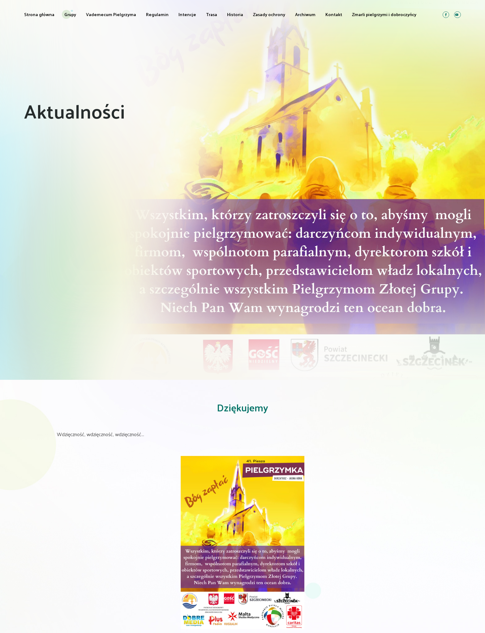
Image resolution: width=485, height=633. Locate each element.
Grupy (70, 14)
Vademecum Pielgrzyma (111, 14)
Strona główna (39, 14)
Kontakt (333, 14)
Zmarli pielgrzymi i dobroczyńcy (384, 14)
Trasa (211, 14)
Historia (235, 14)
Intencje (187, 14)
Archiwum (305, 14)
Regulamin (157, 14)
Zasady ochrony (269, 14)
